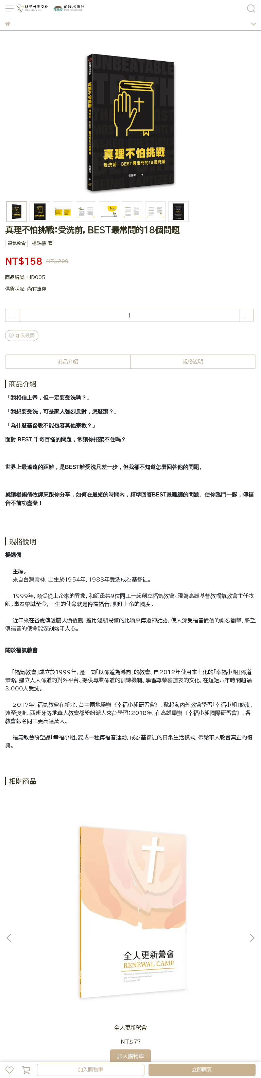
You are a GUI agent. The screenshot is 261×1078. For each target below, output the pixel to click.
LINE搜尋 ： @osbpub (31, 968)
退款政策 (162, 993)
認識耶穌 (130, 869)
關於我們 (115, 993)
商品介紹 (68, 361)
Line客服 (15, 993)
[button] (252, 858)
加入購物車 (90, 1069)
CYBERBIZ (182, 1052)
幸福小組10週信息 (209, 869)
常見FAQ (138, 993)
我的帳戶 (70, 993)
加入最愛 (22, 335)
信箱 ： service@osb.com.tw (40, 961)
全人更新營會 (51, 869)
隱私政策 (184, 993)
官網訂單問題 (43, 993)
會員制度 (93, 993)
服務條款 (206, 993)
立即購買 (202, 1069)
